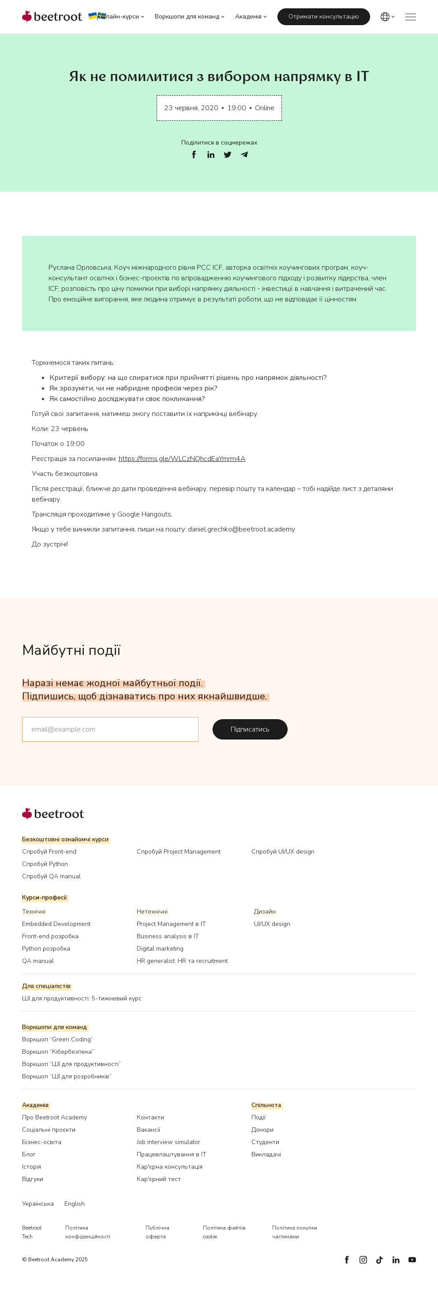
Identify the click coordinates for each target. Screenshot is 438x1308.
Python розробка (46, 948)
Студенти (265, 1142)
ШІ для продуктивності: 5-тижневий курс (82, 998)
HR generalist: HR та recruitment (182, 961)
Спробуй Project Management (179, 851)
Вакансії (148, 1130)
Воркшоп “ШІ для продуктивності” (71, 1064)
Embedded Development (56, 924)
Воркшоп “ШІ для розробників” (67, 1076)
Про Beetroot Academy (54, 1117)
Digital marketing (160, 948)
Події (258, 1117)
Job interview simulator (168, 1142)
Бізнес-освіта (41, 1142)
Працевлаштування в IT (171, 1154)
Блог (29, 1154)
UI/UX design (272, 924)
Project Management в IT (171, 924)
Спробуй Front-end (49, 851)
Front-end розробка (50, 936)
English (74, 1204)
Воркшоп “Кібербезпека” (58, 1052)
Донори (262, 1130)
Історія (31, 1167)
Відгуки (32, 1179)
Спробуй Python (45, 864)
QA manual (38, 961)
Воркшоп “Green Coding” (57, 1039)
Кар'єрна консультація (169, 1167)
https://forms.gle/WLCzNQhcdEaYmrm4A (182, 459)
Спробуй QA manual (51, 876)
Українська (38, 1204)
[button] (120, 17)
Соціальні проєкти (48, 1130)
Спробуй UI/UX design (282, 851)
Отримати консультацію (323, 16)
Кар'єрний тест (159, 1179)
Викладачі (266, 1154)
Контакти (150, 1117)
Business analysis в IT (168, 936)
